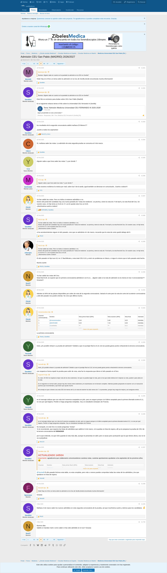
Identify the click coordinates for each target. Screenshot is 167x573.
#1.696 (143, 414)
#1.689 (143, 241)
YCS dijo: (41, 180)
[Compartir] (139, 68)
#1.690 (143, 272)
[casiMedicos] (28, 6)
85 (41, 63)
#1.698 (143, 483)
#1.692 (143, 308)
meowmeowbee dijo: (44, 312)
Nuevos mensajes (32, 13)
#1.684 (143, 139)
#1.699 (143, 504)
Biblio (53, 2)
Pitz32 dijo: (41, 219)
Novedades (43, 10)
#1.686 (143, 175)
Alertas (24, 2)
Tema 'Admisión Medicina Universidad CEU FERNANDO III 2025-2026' (72, 108)
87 (47, 63)
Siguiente (60, 63)
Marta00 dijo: (42, 488)
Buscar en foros (45, 13)
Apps (61, 2)
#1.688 (143, 215)
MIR (39, 2)
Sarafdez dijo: (42, 451)
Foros (33, 10)
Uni (32, 2)
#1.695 (143, 396)
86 (44, 63)
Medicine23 (26, 60)
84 (37, 63)
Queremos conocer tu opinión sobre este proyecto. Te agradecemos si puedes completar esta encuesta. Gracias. (77, 18)
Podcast (70, 2)
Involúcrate (70, 10)
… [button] (31, 63)
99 (54, 63)
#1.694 (143, 360)
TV (46, 2)
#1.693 (143, 342)
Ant (24, 63)
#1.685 (143, 157)
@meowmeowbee (55, 320)
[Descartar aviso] (144, 18)
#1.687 (143, 196)
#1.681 (143, 68)
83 (34, 63)
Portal (24, 10)
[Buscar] (141, 2)
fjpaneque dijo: (42, 72)
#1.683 (143, 121)
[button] (28, 10)
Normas (23, 13)
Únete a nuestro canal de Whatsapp (34, 26)
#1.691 (143, 290)
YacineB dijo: (42, 364)
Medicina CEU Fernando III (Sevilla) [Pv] (69, 115)
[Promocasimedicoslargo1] (72, 49)
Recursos (80, 10)
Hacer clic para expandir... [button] (91, 329)
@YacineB (40, 472)
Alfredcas (40, 115)
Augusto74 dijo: (43, 375)
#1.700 (143, 522)
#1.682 (143, 88)
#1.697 (143, 447)
